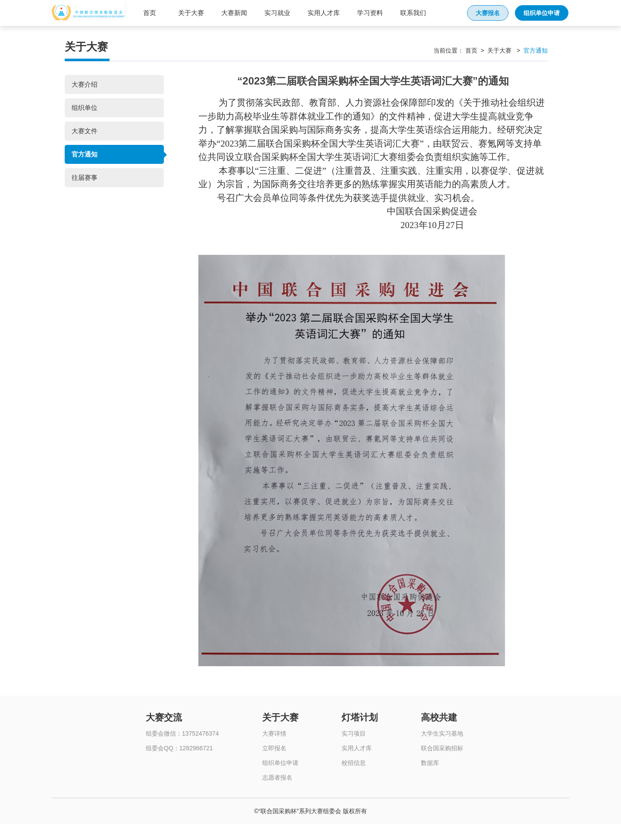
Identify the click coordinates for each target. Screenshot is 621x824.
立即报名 (274, 748)
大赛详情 (274, 733)
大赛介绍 (84, 84)
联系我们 (413, 12)
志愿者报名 (277, 777)
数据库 (430, 763)
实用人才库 (323, 12)
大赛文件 (84, 131)
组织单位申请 (542, 12)
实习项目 (354, 733)
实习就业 (277, 12)
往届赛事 (84, 177)
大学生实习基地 (442, 733)
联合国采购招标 (442, 748)
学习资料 (370, 12)
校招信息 (354, 763)
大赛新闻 (234, 12)
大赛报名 (488, 12)
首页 (149, 12)
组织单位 (84, 107)
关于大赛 (191, 12)
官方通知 (84, 154)
